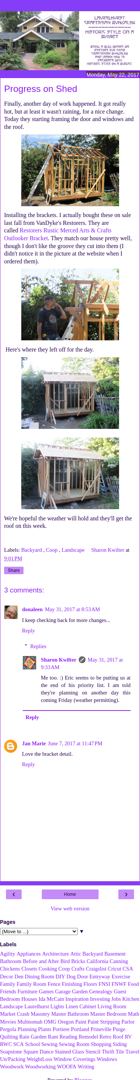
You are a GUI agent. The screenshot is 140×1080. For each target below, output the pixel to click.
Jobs (116, 999)
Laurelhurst (36, 1006)
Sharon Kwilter (58, 660)
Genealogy (100, 991)
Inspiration (76, 999)
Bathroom (11, 961)
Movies (8, 1022)
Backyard (32, 550)
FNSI (104, 984)
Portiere (61, 1029)
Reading (68, 1037)
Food (133, 984)
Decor (6, 977)
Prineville (100, 1029)
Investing (100, 999)
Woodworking (40, 1067)
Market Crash (14, 1014)
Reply (28, 631)
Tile (120, 1052)
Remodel (88, 1037)
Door (82, 977)
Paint (81, 1022)
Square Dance (38, 1052)
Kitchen (130, 999)
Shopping (101, 1044)
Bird (65, 961)
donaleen (32, 609)
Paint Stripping (104, 1022)
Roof (118, 1037)
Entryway (100, 977)
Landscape (74, 550)
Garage (63, 991)
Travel (132, 1052)
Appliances (28, 954)
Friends (8, 991)
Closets (29, 969)
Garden (80, 991)
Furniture (28, 991)
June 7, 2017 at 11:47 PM (75, 743)
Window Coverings (75, 1059)
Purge (119, 1029)
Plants (44, 1029)
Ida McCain (51, 999)
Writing (86, 1067)
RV (128, 1037)
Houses (29, 999)
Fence (54, 984)
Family (7, 984)
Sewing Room (74, 1044)
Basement (114, 954)
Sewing (49, 1044)
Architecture (55, 954)
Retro (105, 1037)
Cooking (47, 969)
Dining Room (39, 977)
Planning (27, 1029)
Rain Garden (33, 1037)
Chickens (10, 969)
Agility (7, 954)
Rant (53, 1037)
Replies (38, 646)
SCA (18, 1044)
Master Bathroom (70, 1014)
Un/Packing (12, 1059)
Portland (80, 1029)
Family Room (31, 984)
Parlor (127, 1022)
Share (14, 570)
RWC (6, 1044)
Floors (90, 984)
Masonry (40, 1014)
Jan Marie (34, 743)
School (32, 1044)
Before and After (41, 961)
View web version (70, 909)
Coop (52, 550)
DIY (60, 977)
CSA (127, 969)
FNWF (119, 984)
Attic (75, 954)
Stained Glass (69, 1052)
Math (133, 1014)
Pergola (8, 1029)
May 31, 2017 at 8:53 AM (72, 609)
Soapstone (11, 1052)
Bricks (78, 961)
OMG (50, 1022)
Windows (107, 1059)
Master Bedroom (108, 1014)
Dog (71, 977)
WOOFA (67, 1067)
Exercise (121, 977)
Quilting (9, 1037)
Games (46, 991)
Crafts (77, 969)
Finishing (72, 984)
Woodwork (12, 1067)
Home (70, 894)
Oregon (66, 1022)
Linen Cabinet (80, 1006)
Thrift (108, 1052)
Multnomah (30, 1022)
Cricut (114, 969)
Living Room (111, 1006)
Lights (57, 1006)
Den (19, 977)
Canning (119, 961)
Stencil (92, 1052)
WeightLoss (39, 1059)
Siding (120, 1044)
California (97, 961)
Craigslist (96, 969)
